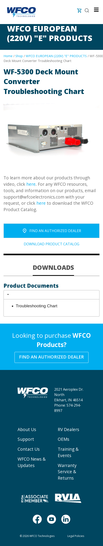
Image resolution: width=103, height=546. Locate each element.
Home (8, 56)
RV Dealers (68, 429)
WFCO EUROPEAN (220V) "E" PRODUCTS (56, 56)
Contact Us (29, 449)
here (31, 184)
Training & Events (68, 452)
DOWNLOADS (53, 267)
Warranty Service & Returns (67, 471)
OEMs (63, 439)
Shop (19, 56)
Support (26, 439)
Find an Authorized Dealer (51, 357)
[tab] (53, 268)
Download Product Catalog (51, 244)
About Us (27, 429)
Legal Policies (75, 536)
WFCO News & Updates (32, 462)
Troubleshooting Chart (36, 306)
